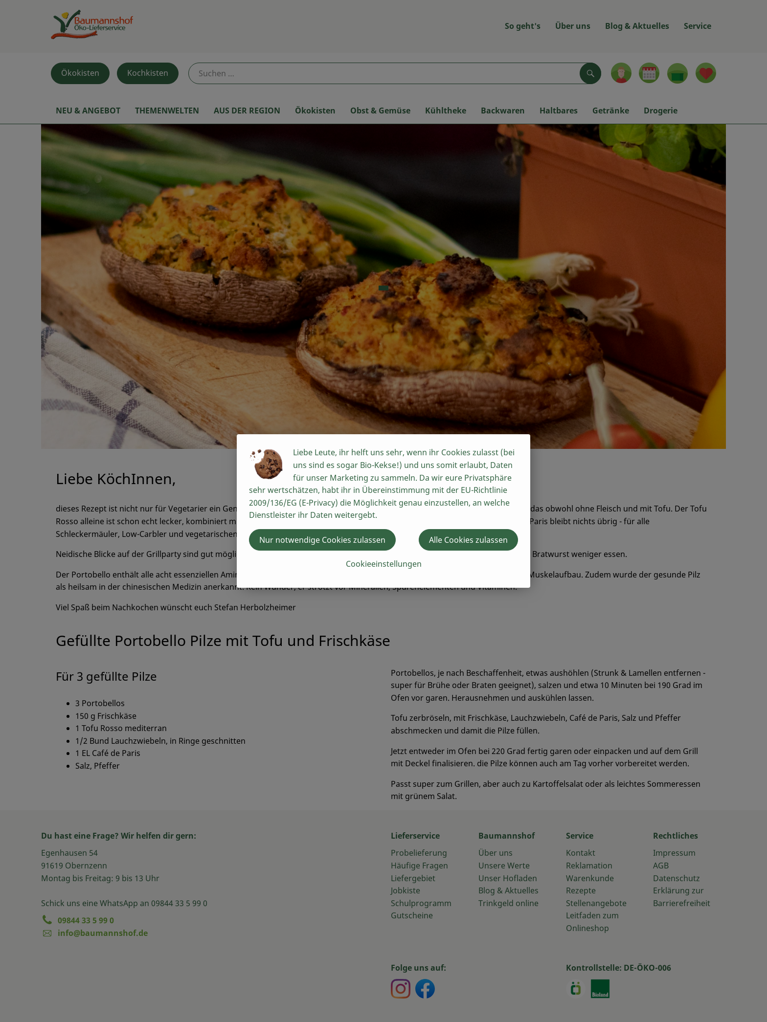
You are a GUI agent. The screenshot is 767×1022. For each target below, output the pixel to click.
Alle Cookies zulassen (468, 539)
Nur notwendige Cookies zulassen (322, 539)
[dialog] (383, 511)
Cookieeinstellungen (384, 563)
